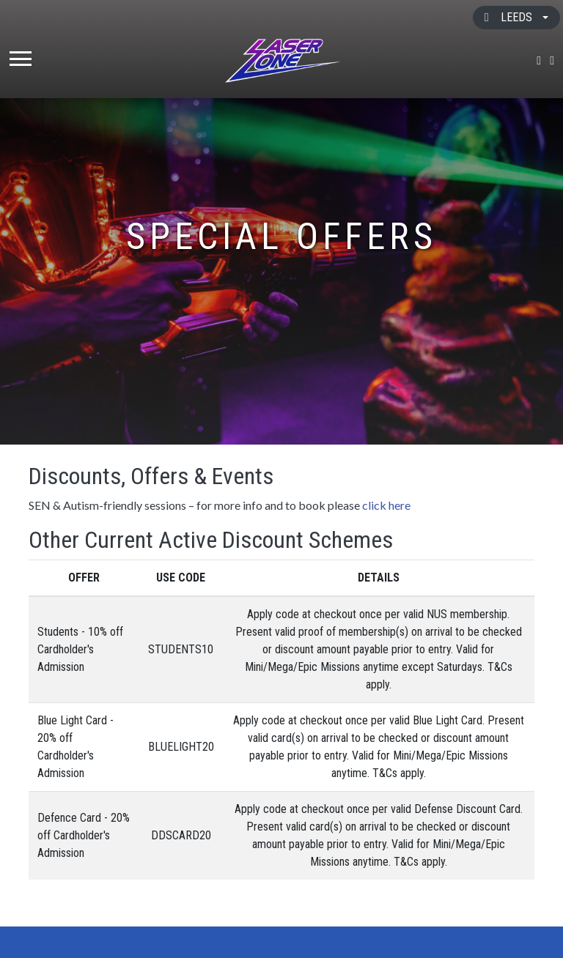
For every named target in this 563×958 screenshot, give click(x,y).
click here (386, 505)
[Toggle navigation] (20, 60)
